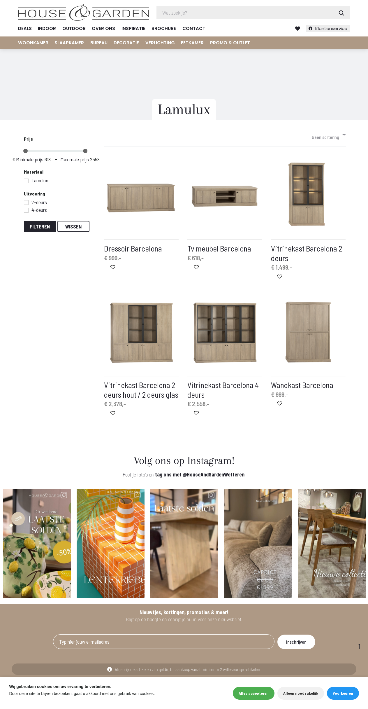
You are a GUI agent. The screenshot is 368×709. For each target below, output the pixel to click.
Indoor (47, 28)
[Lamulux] (26, 182)
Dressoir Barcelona (133, 249)
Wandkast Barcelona (302, 386)
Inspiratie (133, 28)
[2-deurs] (26, 204)
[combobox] (328, 136)
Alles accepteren (254, 693)
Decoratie (126, 43)
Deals (25, 28)
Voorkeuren (343, 693)
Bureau (99, 43)
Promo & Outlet (230, 43)
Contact (193, 28)
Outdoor (74, 28)
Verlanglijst (297, 28)
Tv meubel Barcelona (219, 249)
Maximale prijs (74, 161)
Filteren (40, 227)
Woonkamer (33, 43)
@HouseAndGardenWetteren (213, 475)
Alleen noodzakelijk (300, 693)
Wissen (73, 227)
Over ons (103, 28)
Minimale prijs (29, 161)
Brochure (164, 28)
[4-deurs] (26, 211)
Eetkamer (192, 43)
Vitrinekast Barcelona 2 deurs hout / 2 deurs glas (141, 391)
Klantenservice (331, 28)
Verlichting (160, 43)
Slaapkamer (69, 43)
